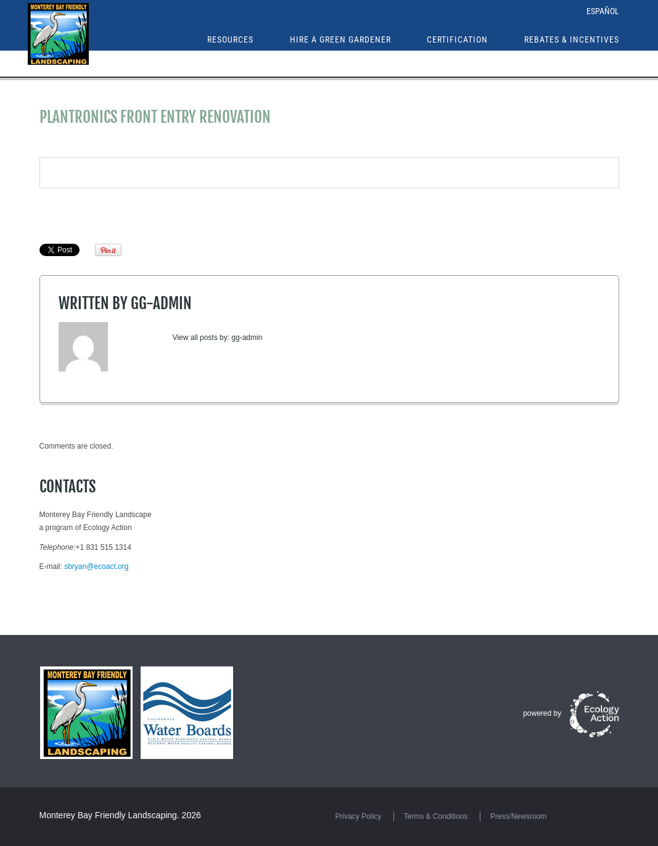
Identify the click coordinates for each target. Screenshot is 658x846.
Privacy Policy (358, 816)
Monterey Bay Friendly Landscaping (108, 815)
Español (602, 11)
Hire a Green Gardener (340, 39)
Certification (457, 39)
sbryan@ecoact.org (96, 566)
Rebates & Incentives (571, 39)
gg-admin (161, 303)
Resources (230, 39)
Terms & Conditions (436, 816)
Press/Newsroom (518, 816)
